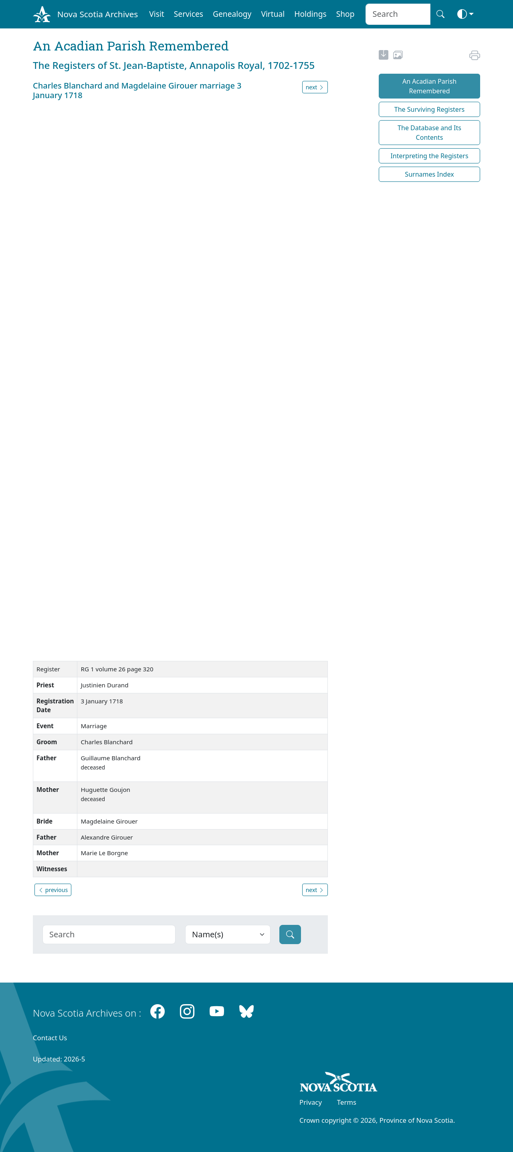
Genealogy (232, 13)
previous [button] (53, 890)
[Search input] (398, 14)
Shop (345, 13)
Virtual (273, 13)
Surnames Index (429, 174)
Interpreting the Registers (429, 155)
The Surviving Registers (429, 109)
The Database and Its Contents (429, 132)
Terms (346, 1102)
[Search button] (440, 14)
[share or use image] (398, 56)
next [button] (315, 87)
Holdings (310, 13)
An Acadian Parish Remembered (429, 86)
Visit (156, 13)
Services (188, 13)
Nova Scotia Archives (97, 14)
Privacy (310, 1102)
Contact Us (50, 1037)
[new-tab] (383, 56)
